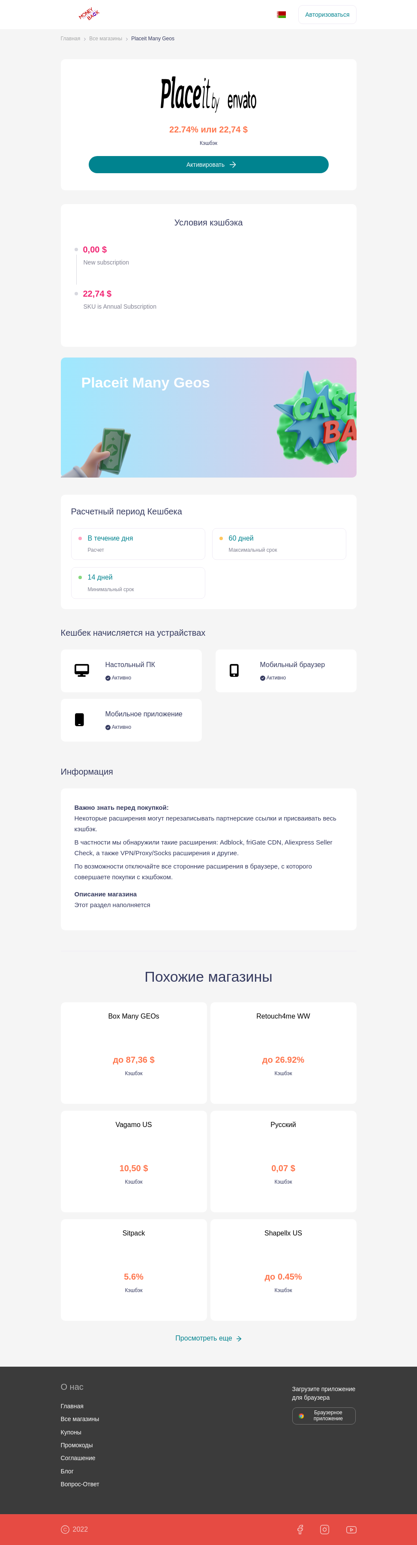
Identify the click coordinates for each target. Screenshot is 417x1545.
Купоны (71, 1432)
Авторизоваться (327, 14)
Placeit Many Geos (152, 39)
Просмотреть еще (203, 1338)
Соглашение (78, 1458)
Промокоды (77, 1445)
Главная (71, 39)
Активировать (205, 164)
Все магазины (105, 39)
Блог (67, 1471)
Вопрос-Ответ (80, 1484)
